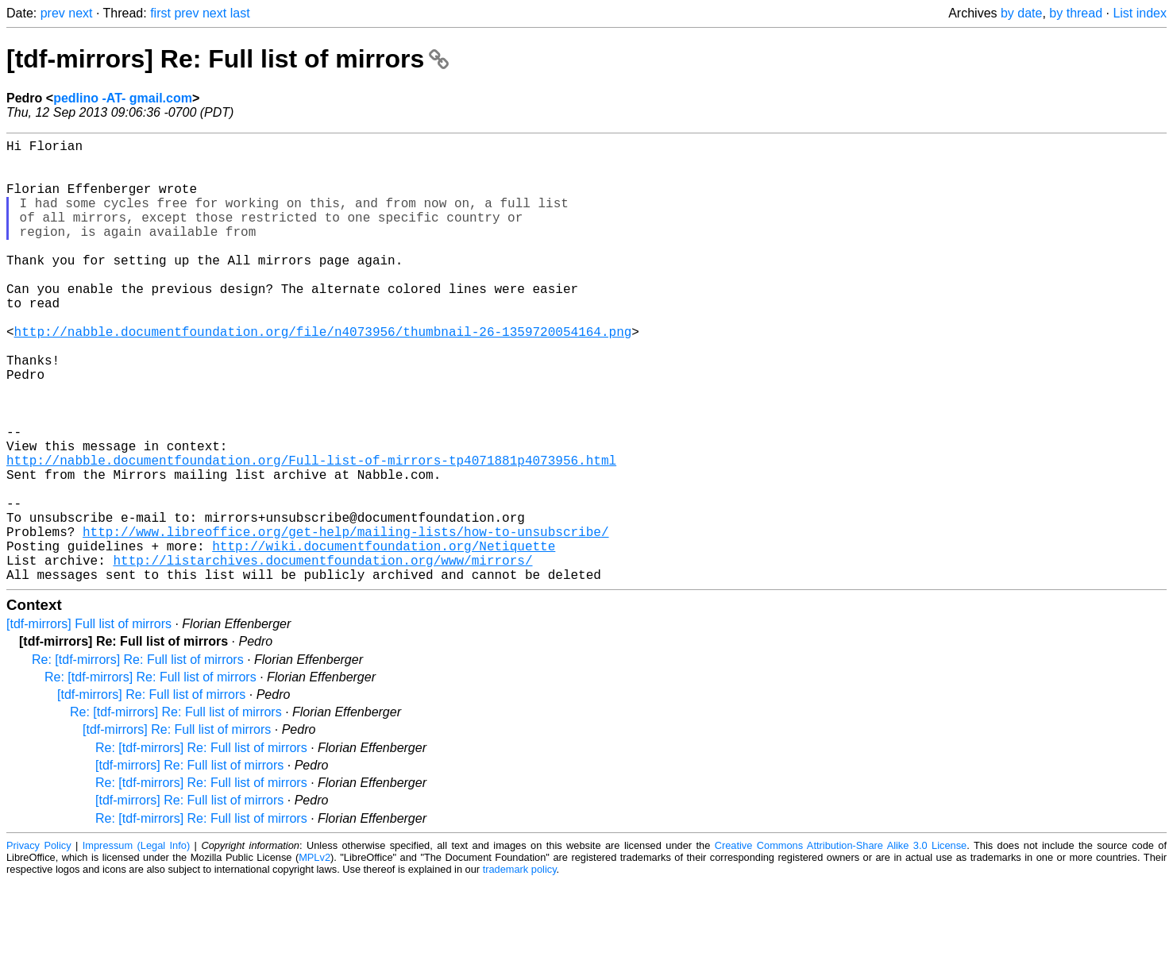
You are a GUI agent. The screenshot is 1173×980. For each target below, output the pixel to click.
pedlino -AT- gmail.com (122, 98)
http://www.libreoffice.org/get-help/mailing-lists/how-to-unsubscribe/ (345, 620)
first (160, 13)
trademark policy (520, 968)
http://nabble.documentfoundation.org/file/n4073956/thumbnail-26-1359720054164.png (323, 375)
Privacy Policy (38, 944)
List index (1140, 13)
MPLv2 (314, 956)
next (80, 13)
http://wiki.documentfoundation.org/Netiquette (383, 637)
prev (53, 13)
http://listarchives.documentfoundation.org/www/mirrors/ (322, 655)
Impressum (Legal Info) (136, 944)
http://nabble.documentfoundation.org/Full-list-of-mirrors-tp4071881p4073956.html (311, 533)
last (240, 13)
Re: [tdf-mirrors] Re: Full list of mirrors (138, 758)
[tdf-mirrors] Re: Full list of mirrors (227, 58)
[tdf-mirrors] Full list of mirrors (89, 722)
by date (1021, 13)
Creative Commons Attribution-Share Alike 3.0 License (841, 944)
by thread (1075, 13)
